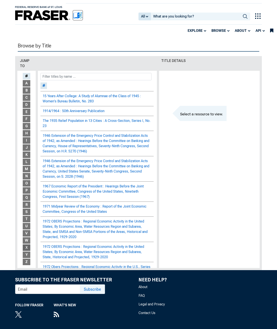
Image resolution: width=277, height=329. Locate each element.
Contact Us (146, 313)
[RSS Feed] (65, 315)
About (241, 31)
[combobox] (195, 16)
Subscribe (92, 289)
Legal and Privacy (151, 304)
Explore (195, 31)
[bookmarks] (271, 30)
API (258, 31)
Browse (218, 31)
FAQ (141, 296)
